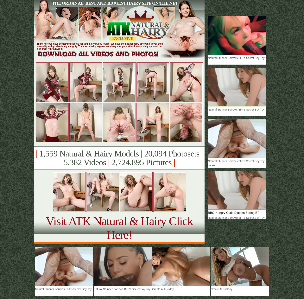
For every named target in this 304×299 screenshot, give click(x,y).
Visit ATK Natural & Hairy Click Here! (119, 227)
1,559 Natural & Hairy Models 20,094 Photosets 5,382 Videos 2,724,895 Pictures (119, 158)
